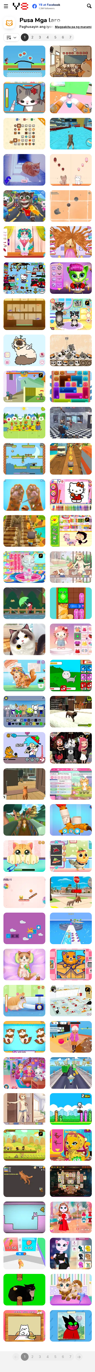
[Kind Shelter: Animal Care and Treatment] (24, 495)
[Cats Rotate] (71, 964)
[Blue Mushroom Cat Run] (71, 1073)
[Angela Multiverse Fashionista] (71, 1253)
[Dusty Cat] (71, 206)
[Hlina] (24, 170)
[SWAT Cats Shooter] (71, 422)
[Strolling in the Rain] (24, 603)
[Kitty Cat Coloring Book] (71, 495)
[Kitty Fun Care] (24, 856)
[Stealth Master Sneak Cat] (71, 61)
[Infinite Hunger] (24, 459)
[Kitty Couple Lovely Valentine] (71, 1217)
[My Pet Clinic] (71, 820)
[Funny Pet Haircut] (71, 1289)
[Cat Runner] (24, 531)
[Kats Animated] (24, 711)
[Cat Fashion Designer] (71, 1145)
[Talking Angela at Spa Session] (24, 567)
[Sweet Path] (24, 892)
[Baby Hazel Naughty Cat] (24, 1073)
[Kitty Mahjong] (71, 1181)
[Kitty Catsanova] (71, 784)
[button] (73, 26)
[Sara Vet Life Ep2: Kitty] (24, 97)
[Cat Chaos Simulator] (24, 784)
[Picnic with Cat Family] (24, 422)
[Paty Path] (24, 820)
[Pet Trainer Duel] (71, 928)
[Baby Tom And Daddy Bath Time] (71, 314)
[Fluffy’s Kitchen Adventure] (71, 1000)
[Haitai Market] (71, 531)
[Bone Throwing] (24, 386)
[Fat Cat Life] (24, 1181)
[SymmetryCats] (24, 1217)
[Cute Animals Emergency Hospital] (71, 856)
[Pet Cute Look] (24, 242)
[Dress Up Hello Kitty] (24, 278)
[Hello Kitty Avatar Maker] (71, 639)
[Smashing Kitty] (71, 1109)
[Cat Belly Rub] (24, 1326)
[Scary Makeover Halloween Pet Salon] (71, 278)
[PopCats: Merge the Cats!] (71, 350)
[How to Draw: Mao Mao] (71, 1326)
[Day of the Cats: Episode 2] (71, 567)
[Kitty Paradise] (71, 711)
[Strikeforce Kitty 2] (24, 1145)
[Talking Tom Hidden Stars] (24, 206)
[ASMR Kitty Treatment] (24, 964)
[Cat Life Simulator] (71, 892)
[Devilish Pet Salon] (71, 748)
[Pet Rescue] (24, 1000)
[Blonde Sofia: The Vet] (24, 675)
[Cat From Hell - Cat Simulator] (71, 97)
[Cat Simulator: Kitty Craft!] (71, 133)
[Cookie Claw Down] (24, 133)
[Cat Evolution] (24, 1253)
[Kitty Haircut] (71, 242)
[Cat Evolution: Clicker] (71, 675)
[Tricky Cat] (24, 928)
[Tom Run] (71, 459)
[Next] (79, 1356)
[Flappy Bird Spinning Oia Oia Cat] (24, 1289)
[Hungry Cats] (24, 314)
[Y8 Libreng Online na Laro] (20, 6)
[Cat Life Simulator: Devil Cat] (71, 1037)
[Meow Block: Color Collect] (71, 386)
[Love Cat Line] (24, 61)
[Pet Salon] (24, 639)
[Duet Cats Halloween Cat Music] (71, 170)
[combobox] (11, 37)
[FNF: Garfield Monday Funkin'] (24, 748)
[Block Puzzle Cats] (71, 603)
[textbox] (11, 37)
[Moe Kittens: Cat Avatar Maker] (24, 350)
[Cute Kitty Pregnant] (24, 1037)
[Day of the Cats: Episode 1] (24, 1109)
